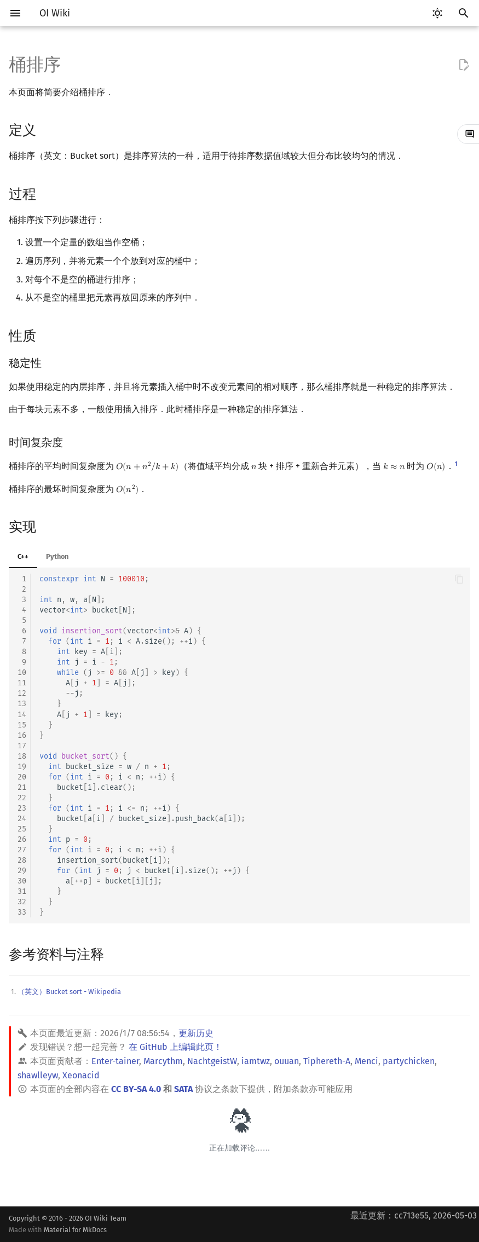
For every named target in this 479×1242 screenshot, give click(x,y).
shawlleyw (38, 1075)
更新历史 (195, 1033)
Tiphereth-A (326, 1061)
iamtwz (255, 1061)
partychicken (409, 1061)
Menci (366, 1061)
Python (57, 556)
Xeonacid (81, 1075)
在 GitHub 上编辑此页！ (175, 1047)
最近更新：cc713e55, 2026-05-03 (413, 1215)
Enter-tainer (115, 1061)
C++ (23, 556)
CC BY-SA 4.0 (136, 1089)
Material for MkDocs (75, 1230)
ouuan (286, 1061)
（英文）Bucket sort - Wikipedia (69, 991)
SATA (183, 1089)
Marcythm (163, 1061)
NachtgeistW (212, 1061)
